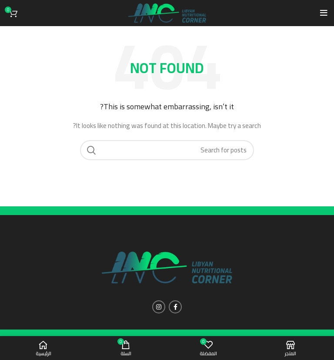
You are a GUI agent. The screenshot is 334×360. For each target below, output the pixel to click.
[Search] (167, 150)
